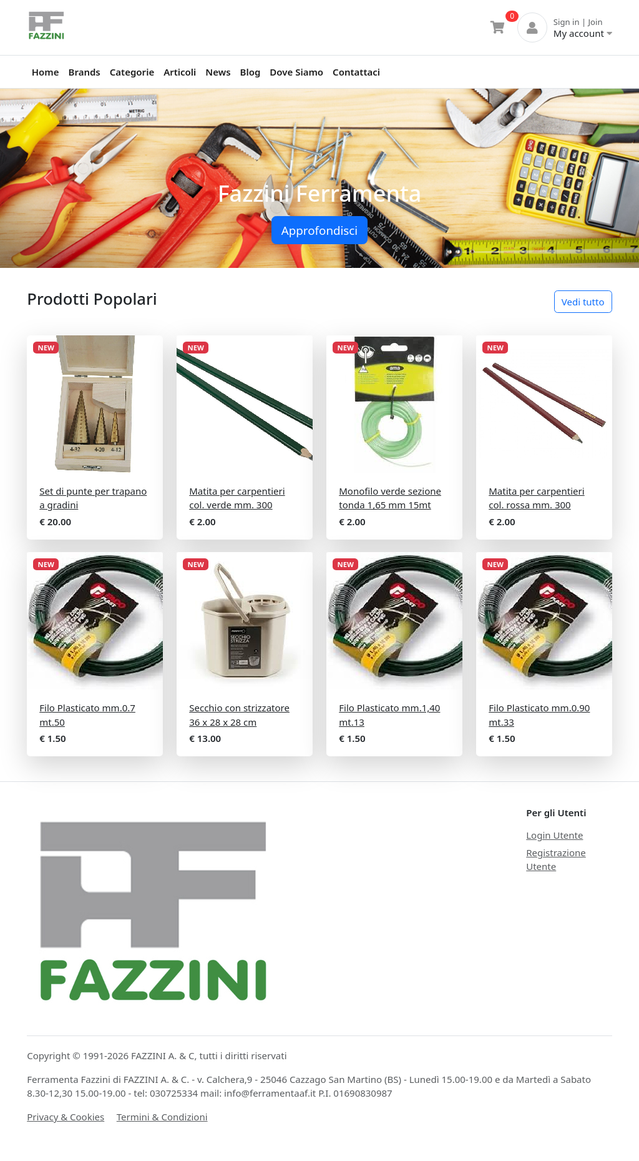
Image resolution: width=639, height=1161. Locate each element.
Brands (84, 72)
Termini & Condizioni (162, 1116)
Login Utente (554, 835)
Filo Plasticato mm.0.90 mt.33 (539, 714)
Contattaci (356, 72)
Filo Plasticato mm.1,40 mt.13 (389, 714)
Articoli (179, 72)
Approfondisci (319, 230)
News (217, 72)
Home (45, 72)
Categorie (132, 72)
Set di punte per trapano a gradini (93, 498)
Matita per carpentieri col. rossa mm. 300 (536, 498)
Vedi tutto (583, 301)
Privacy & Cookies (65, 1116)
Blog (250, 72)
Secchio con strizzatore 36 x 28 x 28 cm (239, 714)
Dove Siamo (296, 72)
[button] (48, 178)
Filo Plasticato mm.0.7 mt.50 (87, 714)
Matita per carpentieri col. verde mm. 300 (237, 498)
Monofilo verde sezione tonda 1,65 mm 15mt (390, 498)
